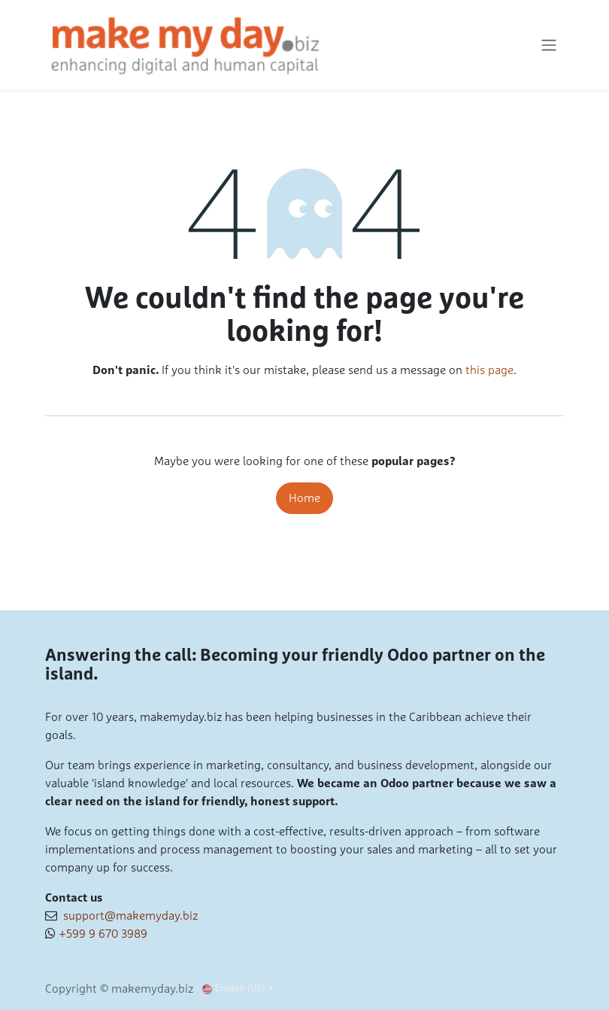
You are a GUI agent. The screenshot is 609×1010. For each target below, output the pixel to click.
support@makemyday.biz (127, 916)
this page (489, 370)
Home (304, 498)
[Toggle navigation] (549, 45)
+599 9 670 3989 (103, 934)
